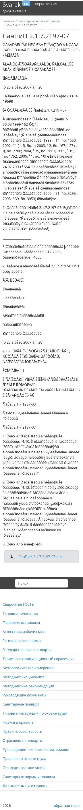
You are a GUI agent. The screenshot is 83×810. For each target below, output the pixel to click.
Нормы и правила (18, 722)
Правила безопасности (22, 731)
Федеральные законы (21, 622)
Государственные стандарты (27, 649)
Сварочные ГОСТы (18, 604)
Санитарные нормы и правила (29, 776)
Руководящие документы (24, 695)
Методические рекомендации (28, 686)
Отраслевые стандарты (22, 740)
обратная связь (67, 805)
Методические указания (23, 677)
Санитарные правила (21, 704)
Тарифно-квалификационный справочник (39, 658)
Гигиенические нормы (22, 640)
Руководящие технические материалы (36, 749)
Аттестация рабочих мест (24, 631)
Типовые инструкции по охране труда (35, 713)
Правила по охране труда (24, 758)
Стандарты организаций (24, 767)
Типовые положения (20, 613)
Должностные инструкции (25, 785)
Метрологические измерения (28, 667)
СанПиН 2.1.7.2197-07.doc (40, 556)
